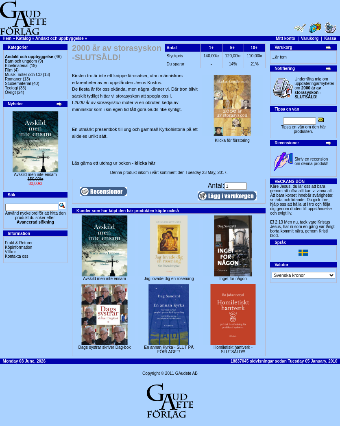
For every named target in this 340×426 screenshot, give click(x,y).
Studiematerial (18, 83)
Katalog (23, 38)
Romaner (13, 79)
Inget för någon (232, 278)
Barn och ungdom (21, 61)
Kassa (330, 38)
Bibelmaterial (16, 65)
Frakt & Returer (19, 243)
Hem (7, 38)
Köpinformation (18, 247)
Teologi (11, 88)
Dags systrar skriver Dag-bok (104, 347)
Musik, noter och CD (23, 74)
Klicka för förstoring (232, 139)
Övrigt (10, 92)
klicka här (145, 163)
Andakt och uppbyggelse (59, 38)
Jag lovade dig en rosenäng (169, 278)
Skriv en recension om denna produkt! (311, 161)
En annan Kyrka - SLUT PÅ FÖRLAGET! (169, 349)
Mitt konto (285, 38)
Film (9, 70)
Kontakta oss (16, 256)
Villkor (10, 252)
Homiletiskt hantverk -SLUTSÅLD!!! (233, 349)
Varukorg (309, 38)
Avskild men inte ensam (35, 174)
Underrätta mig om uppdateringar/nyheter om (314, 88)
